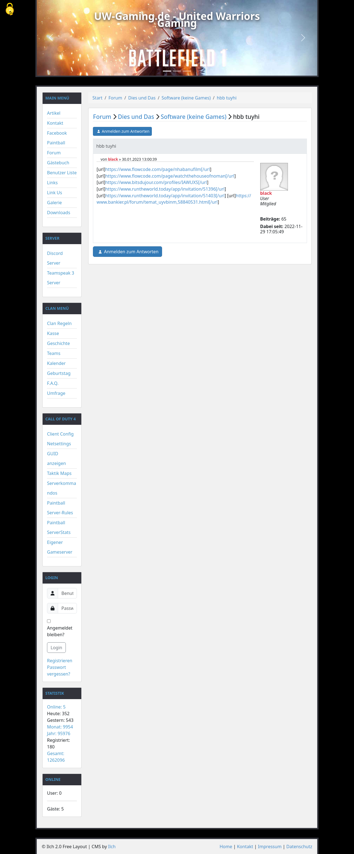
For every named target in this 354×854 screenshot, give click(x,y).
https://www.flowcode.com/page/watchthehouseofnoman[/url (169, 176)
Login (56, 648)
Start (97, 98)
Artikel (53, 113)
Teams (53, 353)
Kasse (53, 333)
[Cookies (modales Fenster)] (9, 9)
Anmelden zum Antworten (122, 131)
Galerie (54, 203)
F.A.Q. (53, 383)
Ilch (112, 846)
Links (52, 183)
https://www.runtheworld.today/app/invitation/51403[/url (164, 196)
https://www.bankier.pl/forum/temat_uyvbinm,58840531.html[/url (174, 199)
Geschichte (58, 343)
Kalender (56, 363)
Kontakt (55, 123)
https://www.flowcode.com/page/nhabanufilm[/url (157, 169)
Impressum (270, 846)
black (113, 159)
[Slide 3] (187, 71)
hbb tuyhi (227, 98)
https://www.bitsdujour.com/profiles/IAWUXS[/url (156, 182)
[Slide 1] (167, 71)
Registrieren (59, 661)
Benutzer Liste (62, 173)
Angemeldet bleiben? (59, 628)
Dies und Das (142, 98)
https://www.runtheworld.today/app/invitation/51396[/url (164, 189)
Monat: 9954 (60, 727)
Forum (54, 153)
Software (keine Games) (186, 98)
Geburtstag (59, 373)
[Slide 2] (177, 71)
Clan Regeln (59, 323)
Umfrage (56, 393)
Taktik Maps (59, 473)
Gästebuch (58, 163)
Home (226, 846)
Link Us (54, 193)
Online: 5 (56, 707)
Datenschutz (299, 846)
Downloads (58, 212)
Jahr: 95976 (58, 733)
